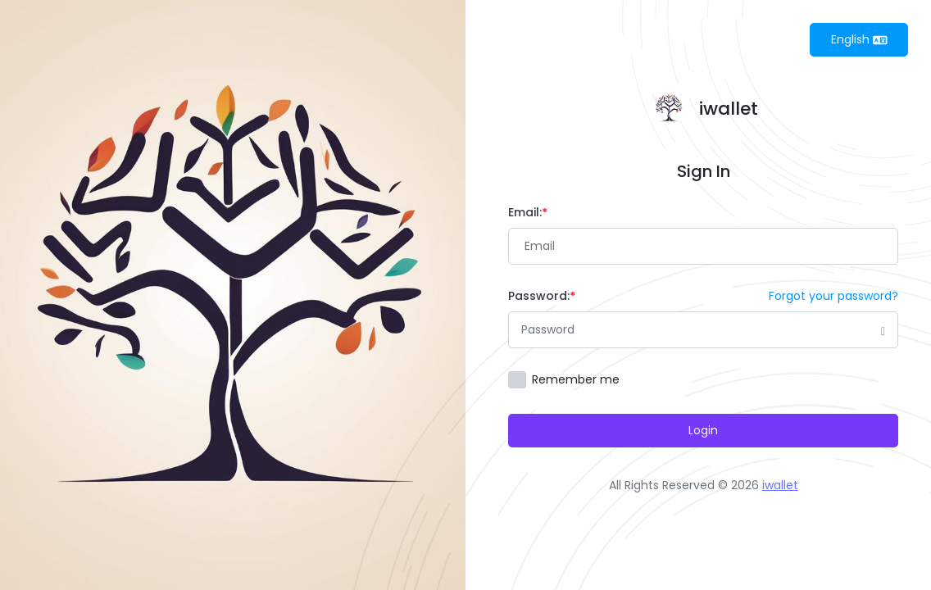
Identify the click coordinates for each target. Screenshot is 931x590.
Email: (527, 212)
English (859, 39)
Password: (541, 296)
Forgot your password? (833, 296)
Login (703, 430)
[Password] (703, 329)
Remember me (576, 379)
